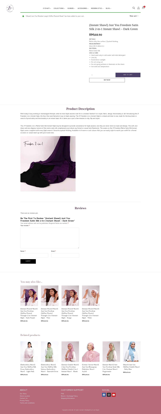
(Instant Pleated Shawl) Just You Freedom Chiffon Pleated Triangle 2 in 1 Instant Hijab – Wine (49, 313)
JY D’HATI (47, 8)
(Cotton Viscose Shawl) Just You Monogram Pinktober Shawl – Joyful (90, 367)
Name (23, 251)
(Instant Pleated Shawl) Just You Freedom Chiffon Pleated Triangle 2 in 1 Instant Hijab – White (90, 313)
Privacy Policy (24, 400)
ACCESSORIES (83, 8)
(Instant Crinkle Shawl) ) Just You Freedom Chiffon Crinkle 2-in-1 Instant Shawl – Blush (70, 367)
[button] (143, 7)
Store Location (25, 396)
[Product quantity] (92, 75)
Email (53, 251)
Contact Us (24, 398)
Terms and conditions (27, 403)
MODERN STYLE (97, 8)
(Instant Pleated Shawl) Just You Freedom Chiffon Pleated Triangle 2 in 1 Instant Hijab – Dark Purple (28, 313)
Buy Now (115, 81)
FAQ (62, 393)
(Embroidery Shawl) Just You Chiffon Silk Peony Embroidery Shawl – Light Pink (28, 367)
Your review (25, 226)
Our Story (23, 393)
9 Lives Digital (95, 410)
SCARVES (71, 8)
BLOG (108, 8)
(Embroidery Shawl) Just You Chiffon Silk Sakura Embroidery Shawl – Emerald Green (49, 367)
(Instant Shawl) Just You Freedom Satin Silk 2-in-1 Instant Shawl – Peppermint (111, 367)
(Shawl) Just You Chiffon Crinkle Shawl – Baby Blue (131, 366)
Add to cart (128, 75)
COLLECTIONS (59, 8)
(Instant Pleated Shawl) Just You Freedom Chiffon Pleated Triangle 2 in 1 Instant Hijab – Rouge (70, 313)
